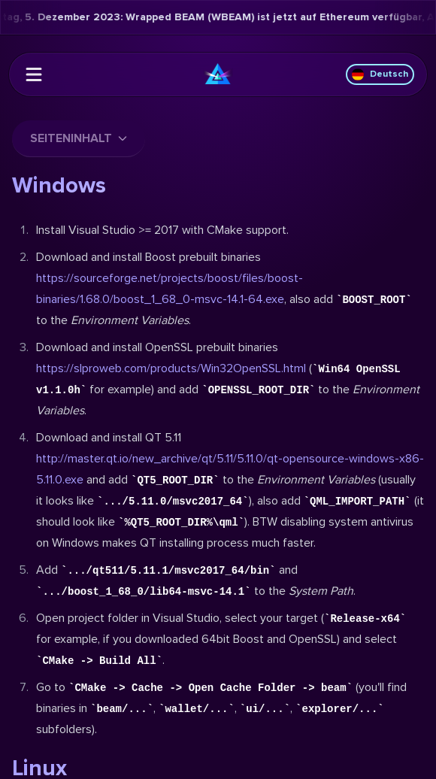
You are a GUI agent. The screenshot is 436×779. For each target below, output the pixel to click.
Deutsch (380, 74)
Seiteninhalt (78, 138)
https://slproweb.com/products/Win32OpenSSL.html (171, 368)
